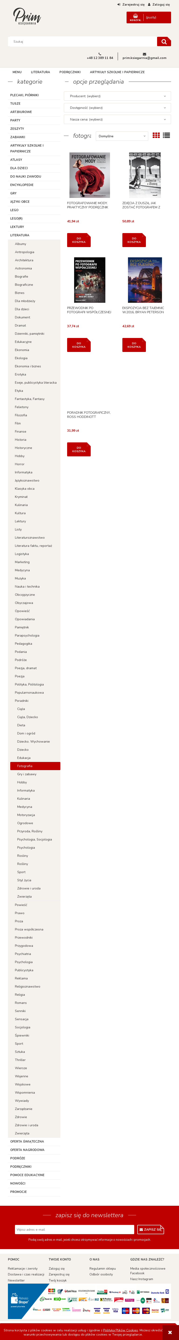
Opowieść (22, 611)
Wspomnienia (25, 1092)
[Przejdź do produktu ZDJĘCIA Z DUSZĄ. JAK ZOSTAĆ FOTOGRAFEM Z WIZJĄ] (145, 175)
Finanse (20, 431)
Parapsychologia (27, 635)
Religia (20, 994)
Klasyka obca (24, 488)
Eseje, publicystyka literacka (36, 382)
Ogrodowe (25, 823)
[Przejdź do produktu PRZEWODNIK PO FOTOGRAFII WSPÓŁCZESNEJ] (89, 280)
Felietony (21, 407)
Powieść (21, 905)
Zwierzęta (24, 896)
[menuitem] (17, 72)
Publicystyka (24, 970)
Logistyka (22, 554)
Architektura (24, 260)
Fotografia (24, 766)
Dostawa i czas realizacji (26, 1274)
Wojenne (21, 1076)
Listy (18, 529)
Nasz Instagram (141, 1279)
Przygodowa (24, 946)
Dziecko (23, 750)
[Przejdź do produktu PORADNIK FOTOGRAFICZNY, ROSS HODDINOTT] (89, 384)
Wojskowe (23, 1084)
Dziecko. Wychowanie (33, 741)
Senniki (20, 1011)
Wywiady (22, 1101)
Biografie (21, 276)
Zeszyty (17, 129)
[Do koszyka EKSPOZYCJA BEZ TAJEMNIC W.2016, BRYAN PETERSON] (134, 345)
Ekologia (21, 358)
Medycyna (22, 570)
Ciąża (21, 709)
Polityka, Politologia (29, 684)
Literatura (19, 235)
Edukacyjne (23, 342)
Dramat (20, 325)
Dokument (22, 317)
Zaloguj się (57, 1268)
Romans (21, 1003)
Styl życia (24, 880)
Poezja (19, 676)
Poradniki (21, 701)
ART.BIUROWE (21, 112)
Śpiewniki (22, 1035)
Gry (13, 193)
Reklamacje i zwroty (23, 1268)
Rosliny (22, 856)
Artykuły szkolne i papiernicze (27, 149)
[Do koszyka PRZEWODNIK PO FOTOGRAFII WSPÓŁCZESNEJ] (79, 345)
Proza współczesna (29, 929)
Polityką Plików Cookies (120, 1330)
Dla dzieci (19, 168)
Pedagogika (23, 643)
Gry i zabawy (26, 774)
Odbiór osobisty (101, 1274)
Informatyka (23, 472)
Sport (21, 872)
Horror (19, 464)
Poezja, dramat (26, 668)
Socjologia (22, 1027)
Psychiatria (23, 954)
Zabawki (17, 137)
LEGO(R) (16, 219)
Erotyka (20, 374)
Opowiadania (25, 619)
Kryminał (21, 497)
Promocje (18, 1192)
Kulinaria (21, 505)
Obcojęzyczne (25, 594)
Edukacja (24, 758)
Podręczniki (20, 1167)
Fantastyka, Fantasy (30, 399)
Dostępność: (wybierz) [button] (86, 108)
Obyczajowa (24, 603)
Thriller (20, 1060)
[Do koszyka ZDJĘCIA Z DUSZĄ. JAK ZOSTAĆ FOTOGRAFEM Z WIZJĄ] (134, 240)
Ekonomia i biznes (28, 366)
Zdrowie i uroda (29, 888)
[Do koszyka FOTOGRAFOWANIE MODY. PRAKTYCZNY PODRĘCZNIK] (79, 240)
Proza (19, 921)
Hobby (19, 456)
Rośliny (22, 864)
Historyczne (23, 448)
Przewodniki (24, 937)
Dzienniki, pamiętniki (29, 333)
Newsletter (16, 1280)
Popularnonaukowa (29, 692)
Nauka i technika (27, 586)
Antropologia (24, 252)
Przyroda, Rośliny (29, 831)
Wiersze (21, 1068)
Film (18, 423)
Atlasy (16, 160)
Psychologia (26, 847)
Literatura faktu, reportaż (33, 546)
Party (15, 120)
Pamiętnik (22, 627)
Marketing (22, 562)
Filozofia (21, 415)
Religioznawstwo (27, 986)
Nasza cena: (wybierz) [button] (86, 119)
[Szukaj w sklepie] (83, 41)
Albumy (20, 244)
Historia (20, 439)
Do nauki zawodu (25, 177)
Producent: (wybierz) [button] (85, 96)
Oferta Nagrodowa (27, 1150)
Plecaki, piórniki (24, 95)
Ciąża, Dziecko (27, 717)
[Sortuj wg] (122, 136)
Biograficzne (24, 284)
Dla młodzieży (25, 301)
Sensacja (21, 1019)
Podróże (21, 660)
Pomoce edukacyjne (27, 1175)
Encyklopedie (22, 185)
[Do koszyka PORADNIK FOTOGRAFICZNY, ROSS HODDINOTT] (79, 449)
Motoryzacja (26, 815)
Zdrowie (21, 1117)
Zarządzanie (23, 1109)
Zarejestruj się (59, 1274)
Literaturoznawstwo (30, 537)
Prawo (19, 913)
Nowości (17, 1184)
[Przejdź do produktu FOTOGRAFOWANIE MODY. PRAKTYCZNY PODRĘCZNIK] (89, 175)
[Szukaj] (164, 41)
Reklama (21, 978)
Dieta (21, 725)
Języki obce (20, 202)
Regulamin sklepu (103, 1268)
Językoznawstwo (27, 480)
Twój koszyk (58, 1280)
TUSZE (15, 104)
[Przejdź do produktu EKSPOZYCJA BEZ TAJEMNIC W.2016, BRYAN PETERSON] (145, 280)
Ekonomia (22, 350)
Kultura (20, 513)
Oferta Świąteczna (27, 1142)
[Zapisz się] (150, 1229)
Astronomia (23, 268)
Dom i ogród (26, 733)
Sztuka (20, 1052)
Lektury (17, 227)
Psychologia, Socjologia (34, 839)
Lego (14, 210)
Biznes (19, 293)
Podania (21, 652)
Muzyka (20, 578)
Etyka (19, 391)
